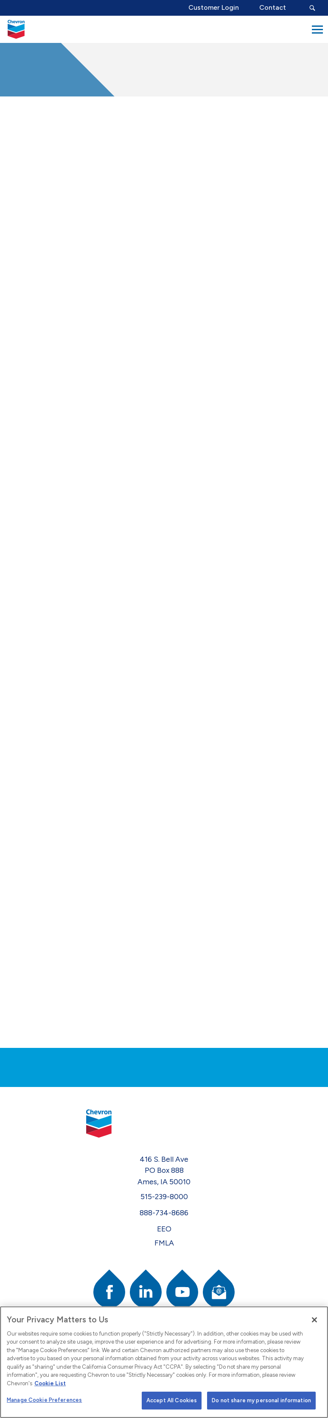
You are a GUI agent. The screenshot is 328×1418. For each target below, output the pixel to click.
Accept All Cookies (171, 1400)
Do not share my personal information (261, 1400)
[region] (164, 1362)
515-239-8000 (164, 1196)
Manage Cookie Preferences (44, 1400)
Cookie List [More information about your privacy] (50, 1383)
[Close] (314, 1319)
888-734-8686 (164, 1212)
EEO (164, 1228)
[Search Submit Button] (312, 8)
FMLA (164, 1242)
